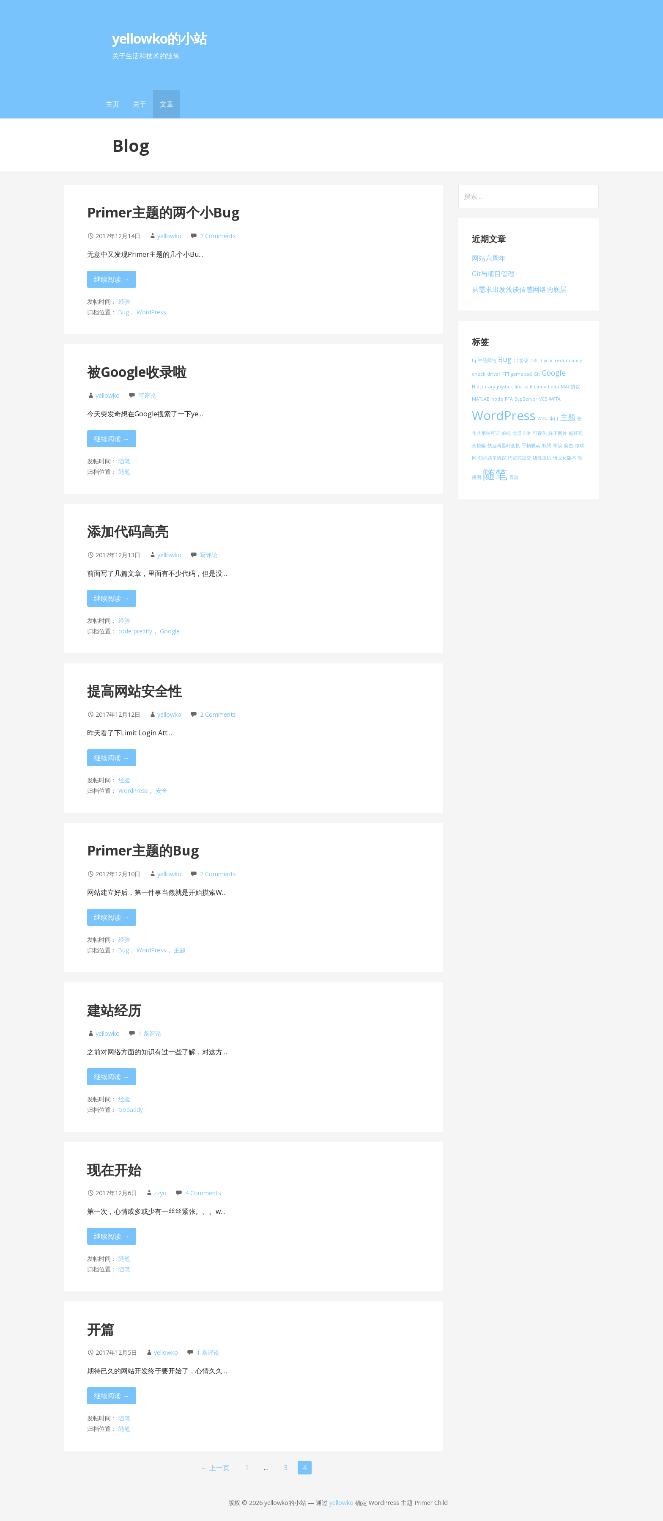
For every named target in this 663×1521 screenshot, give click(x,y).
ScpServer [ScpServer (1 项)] (526, 399)
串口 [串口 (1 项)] (554, 418)
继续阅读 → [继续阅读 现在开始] (111, 1236)
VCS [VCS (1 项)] (543, 399)
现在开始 (114, 1170)
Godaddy (130, 1110)
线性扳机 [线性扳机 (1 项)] (542, 458)
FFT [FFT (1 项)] (506, 374)
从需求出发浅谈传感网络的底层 (519, 289)
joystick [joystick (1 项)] (505, 387)
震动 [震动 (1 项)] (513, 477)
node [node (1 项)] (497, 399)
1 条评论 (149, 1033)
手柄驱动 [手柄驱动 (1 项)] (531, 445)
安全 (161, 791)
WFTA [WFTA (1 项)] (555, 399)
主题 (180, 950)
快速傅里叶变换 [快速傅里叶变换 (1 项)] (504, 445)
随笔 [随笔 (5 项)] (495, 474)
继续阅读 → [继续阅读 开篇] (111, 1395)
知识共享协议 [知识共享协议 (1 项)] (492, 458)
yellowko (169, 236)
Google (170, 631)
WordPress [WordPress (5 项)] (504, 415)
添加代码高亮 (127, 531)
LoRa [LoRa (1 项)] (553, 387)
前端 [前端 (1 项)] (506, 433)
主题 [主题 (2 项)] (567, 417)
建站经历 (114, 1010)
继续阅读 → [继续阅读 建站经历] (111, 1076)
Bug (123, 312)
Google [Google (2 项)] (554, 373)
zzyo (160, 1193)
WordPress (151, 312)
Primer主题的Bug (143, 850)
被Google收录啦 (136, 372)
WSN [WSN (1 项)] (542, 418)
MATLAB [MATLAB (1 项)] (481, 399)
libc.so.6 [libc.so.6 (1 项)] (523, 387)
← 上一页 (215, 1467)
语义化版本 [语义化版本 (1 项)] (564, 458)
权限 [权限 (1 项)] (546, 445)
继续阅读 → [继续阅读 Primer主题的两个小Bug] (111, 279)
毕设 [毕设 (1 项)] (557, 445)
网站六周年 (489, 258)
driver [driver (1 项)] (494, 374)
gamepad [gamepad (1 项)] (521, 374)
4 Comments (203, 1193)
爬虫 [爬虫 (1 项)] (568, 445)
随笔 (124, 461)
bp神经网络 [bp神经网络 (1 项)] (484, 360)
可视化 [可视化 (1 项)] (540, 433)
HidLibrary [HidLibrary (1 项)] (483, 387)
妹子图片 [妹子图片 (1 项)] (557, 433)
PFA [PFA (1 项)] (509, 399)
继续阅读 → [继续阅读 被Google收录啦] (111, 438)
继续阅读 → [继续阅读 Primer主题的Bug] (111, 917)
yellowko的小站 (159, 38)
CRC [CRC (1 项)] (534, 360)
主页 (112, 104)
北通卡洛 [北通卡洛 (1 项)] (521, 433)
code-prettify (135, 631)
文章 (166, 104)
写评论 (147, 395)
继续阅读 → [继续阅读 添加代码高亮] (111, 598)
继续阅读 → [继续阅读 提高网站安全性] (111, 757)
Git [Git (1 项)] (537, 374)
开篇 (100, 1329)
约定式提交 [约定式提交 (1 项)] (519, 458)
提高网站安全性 (134, 691)
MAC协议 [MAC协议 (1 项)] (570, 387)
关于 (139, 104)
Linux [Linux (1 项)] (540, 387)
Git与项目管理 (493, 273)
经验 (124, 301)
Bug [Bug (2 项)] (505, 359)
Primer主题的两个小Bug (163, 212)
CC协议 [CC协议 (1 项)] (521, 360)
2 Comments (218, 236)
